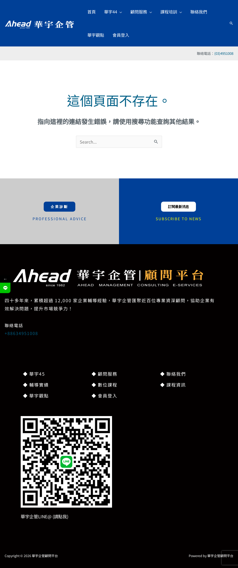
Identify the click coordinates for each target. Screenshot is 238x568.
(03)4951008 (223, 53)
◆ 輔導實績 (36, 384)
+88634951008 (21, 333)
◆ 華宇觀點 (36, 395)
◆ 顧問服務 (104, 374)
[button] (231, 23)
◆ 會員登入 (104, 395)
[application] (119, 11)
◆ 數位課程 (104, 384)
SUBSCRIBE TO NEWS (179, 218)
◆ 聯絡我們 (173, 374)
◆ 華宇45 (34, 374)
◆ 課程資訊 (173, 384)
